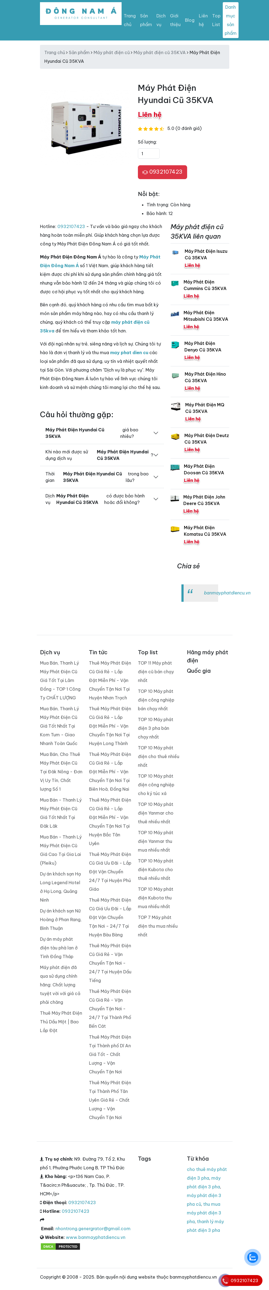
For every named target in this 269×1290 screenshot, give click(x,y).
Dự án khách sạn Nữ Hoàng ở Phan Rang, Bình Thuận (61, 919)
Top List (216, 20)
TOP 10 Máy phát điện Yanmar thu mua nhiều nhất (155, 841)
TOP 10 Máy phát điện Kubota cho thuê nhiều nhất (155, 869)
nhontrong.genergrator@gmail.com (93, 1228)
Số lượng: (147, 142)
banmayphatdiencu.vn (227, 593)
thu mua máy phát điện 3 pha (204, 1212)
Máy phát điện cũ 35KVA (160, 52)
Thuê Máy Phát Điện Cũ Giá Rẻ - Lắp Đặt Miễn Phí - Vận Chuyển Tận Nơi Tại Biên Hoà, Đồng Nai (110, 772)
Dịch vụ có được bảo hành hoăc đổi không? (95, 499)
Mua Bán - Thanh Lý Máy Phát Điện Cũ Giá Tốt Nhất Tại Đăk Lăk (61, 813)
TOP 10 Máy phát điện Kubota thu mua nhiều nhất (155, 897)
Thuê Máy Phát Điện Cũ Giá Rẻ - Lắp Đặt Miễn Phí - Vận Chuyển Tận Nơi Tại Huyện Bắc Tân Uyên (110, 821)
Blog (189, 20)
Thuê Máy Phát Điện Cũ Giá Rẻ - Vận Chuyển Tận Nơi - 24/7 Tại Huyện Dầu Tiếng (110, 963)
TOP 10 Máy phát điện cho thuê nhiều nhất (158, 756)
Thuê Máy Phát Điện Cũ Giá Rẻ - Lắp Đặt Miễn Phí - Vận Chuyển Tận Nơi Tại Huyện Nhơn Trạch (110, 680)
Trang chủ (130, 20)
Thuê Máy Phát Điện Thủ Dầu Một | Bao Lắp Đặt (61, 1021)
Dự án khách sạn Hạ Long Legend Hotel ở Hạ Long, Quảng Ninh (60, 887)
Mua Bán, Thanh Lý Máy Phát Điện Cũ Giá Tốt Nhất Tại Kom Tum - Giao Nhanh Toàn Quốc (59, 726)
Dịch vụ (161, 20)
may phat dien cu (129, 352)
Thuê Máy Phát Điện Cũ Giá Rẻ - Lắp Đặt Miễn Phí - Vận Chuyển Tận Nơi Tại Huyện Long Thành (110, 726)
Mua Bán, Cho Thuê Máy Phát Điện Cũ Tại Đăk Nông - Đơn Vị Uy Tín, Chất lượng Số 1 (61, 772)
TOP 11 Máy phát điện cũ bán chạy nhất (156, 671)
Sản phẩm (146, 20)
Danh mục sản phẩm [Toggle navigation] (231, 20)
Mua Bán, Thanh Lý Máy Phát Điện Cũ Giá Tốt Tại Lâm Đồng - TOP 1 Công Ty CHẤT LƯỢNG (60, 680)
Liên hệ (203, 20)
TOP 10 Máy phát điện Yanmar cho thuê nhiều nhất (156, 813)
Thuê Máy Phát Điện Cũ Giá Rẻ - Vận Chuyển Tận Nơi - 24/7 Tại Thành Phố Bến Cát (110, 1009)
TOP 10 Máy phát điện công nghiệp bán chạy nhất (156, 699)
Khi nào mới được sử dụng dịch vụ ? (99, 455)
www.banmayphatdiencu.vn (95, 1237)
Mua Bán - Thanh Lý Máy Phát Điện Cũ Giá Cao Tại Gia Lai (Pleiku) (61, 850)
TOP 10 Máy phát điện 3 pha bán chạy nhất (155, 728)
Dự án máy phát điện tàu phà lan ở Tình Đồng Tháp (59, 947)
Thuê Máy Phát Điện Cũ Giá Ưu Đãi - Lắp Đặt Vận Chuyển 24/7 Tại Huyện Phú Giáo (110, 872)
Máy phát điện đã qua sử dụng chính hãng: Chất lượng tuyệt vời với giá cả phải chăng (60, 985)
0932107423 (163, 172)
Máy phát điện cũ (112, 52)
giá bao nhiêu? (92, 433)
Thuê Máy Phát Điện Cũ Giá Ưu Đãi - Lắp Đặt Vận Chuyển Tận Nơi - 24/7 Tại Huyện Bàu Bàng (110, 917)
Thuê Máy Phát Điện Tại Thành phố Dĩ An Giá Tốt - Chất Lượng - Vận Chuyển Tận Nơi (110, 1054)
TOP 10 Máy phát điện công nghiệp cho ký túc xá (156, 784)
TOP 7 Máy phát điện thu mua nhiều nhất (158, 926)
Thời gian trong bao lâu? (97, 477)
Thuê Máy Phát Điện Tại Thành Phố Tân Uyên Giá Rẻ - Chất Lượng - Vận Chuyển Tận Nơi (110, 1100)
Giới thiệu (175, 20)
